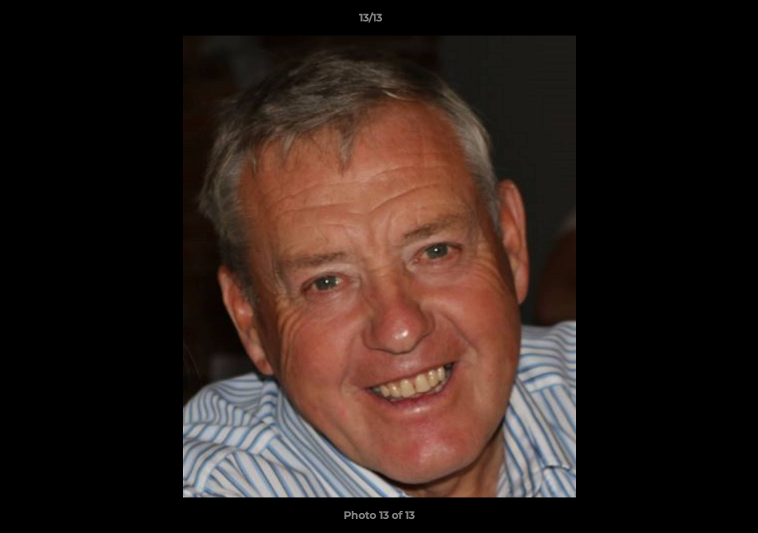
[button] (696, 21)
